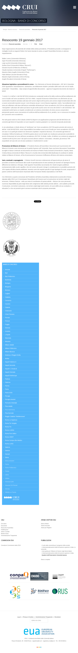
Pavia (7, 389)
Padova (7, 379)
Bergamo (8, 287)
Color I (37, 647)
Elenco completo (45, 559)
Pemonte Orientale (11, 403)
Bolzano (7, 290)
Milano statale (9, 345)
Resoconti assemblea (24, 29)
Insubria (7, 331)
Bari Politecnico (10, 276)
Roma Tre (8, 427)
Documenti (4, 525)
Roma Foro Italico (10, 433)
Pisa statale (8, 406)
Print (35, 44)
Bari (6, 273)
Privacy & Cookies (28, 617)
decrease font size (29, 44)
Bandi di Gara (4, 533)
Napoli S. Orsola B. (11, 369)
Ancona (7, 269)
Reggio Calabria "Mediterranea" (15, 416)
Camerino (8, 300)
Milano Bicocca (10, 351)
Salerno (7, 447)
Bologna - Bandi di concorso (10, 29)
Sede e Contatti (5, 531)
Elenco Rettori (45, 523)
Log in (19, 617)
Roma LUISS (9, 444)
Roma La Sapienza (11, 420)
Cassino (7, 304)
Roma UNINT (9, 437)
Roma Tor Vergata (11, 423)
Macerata (8, 338)
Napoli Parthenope (11, 375)
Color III (40, 647)
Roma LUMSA (9, 430)
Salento (7, 450)
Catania (7, 307)
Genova (7, 328)
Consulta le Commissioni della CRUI (11, 545)
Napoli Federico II (10, 362)
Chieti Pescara (9, 314)
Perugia (7, 396)
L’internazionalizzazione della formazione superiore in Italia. (58, 553)
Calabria (7, 297)
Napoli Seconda (10, 365)
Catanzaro (8, 311)
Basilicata (8, 280)
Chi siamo (3, 523)
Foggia (7, 324)
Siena (7, 457)
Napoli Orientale (10, 372)
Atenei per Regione (46, 527)
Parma (7, 386)
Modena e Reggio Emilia (13, 355)
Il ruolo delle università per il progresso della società (56, 545)
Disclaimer (58, 617)
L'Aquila (7, 334)
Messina (7, 341)
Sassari (7, 454)
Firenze (7, 321)
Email (40, 44)
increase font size (31, 44)
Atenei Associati (45, 525)
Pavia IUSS (8, 392)
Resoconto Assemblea (7, 527)
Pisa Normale (9, 413)
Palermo (7, 382)
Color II (39, 647)
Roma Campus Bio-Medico (13, 440)
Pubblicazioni (4, 529)
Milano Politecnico (11, 348)
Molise (7, 358)
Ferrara (7, 317)
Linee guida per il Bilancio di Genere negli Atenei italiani (57, 551)
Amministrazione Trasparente (9, 535)
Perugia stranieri (10, 399)
